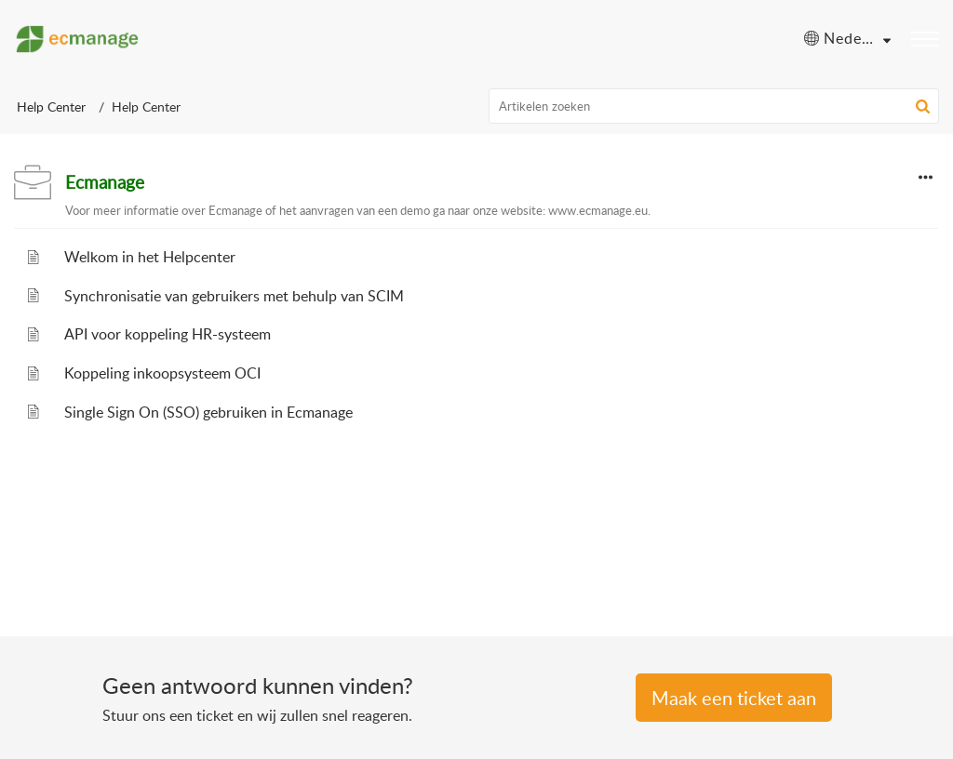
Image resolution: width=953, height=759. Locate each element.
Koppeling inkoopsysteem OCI (162, 373)
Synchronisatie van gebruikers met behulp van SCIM (234, 296)
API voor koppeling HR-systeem (167, 334)
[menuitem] (847, 39)
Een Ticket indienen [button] (734, 697)
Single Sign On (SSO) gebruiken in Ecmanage (208, 412)
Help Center (51, 106)
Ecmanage (104, 182)
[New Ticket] (734, 699)
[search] (714, 106)
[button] (923, 106)
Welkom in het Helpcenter (149, 256)
